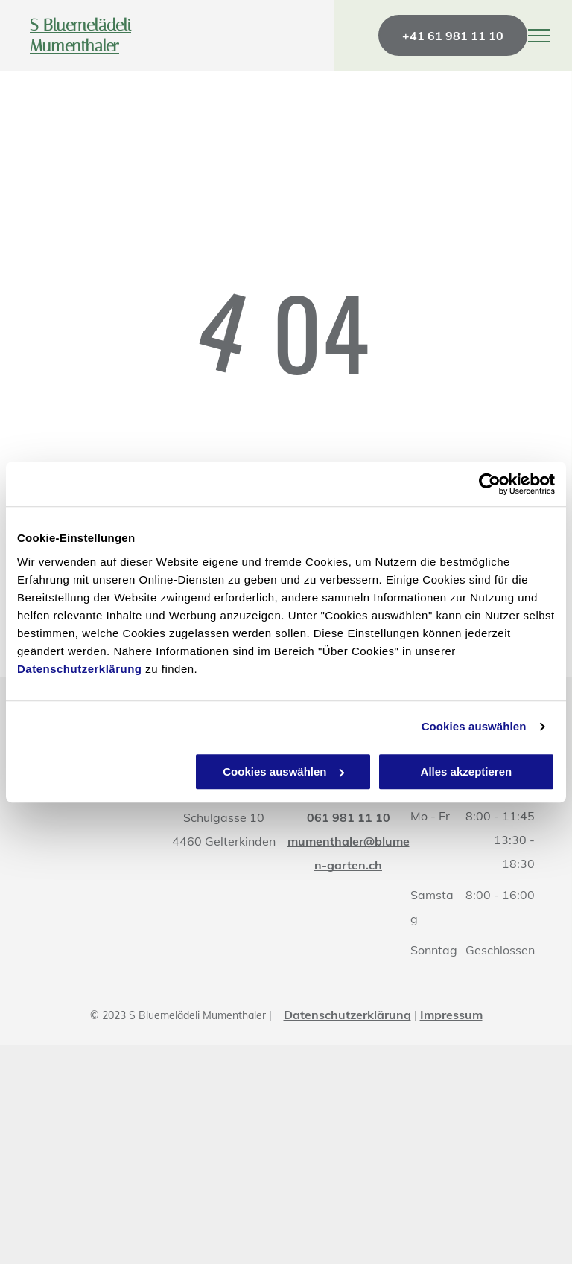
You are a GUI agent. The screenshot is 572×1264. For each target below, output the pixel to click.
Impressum (451, 1014)
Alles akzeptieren (466, 771)
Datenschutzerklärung (79, 669)
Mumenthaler (74, 46)
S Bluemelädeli (80, 25)
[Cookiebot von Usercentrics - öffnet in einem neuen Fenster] (490, 484)
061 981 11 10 (348, 817)
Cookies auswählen (474, 726)
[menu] (539, 35)
